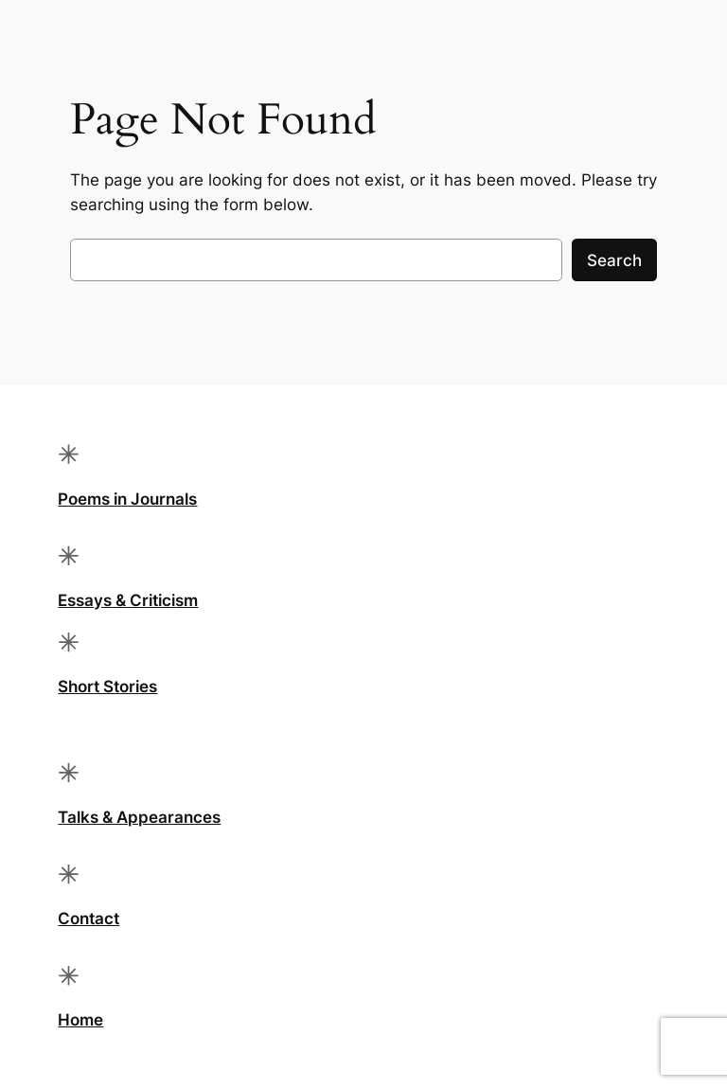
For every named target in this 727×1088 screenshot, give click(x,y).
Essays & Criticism (128, 600)
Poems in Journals (127, 499)
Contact (88, 918)
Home (80, 1019)
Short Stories (107, 686)
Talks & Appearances (139, 817)
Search (614, 260)
